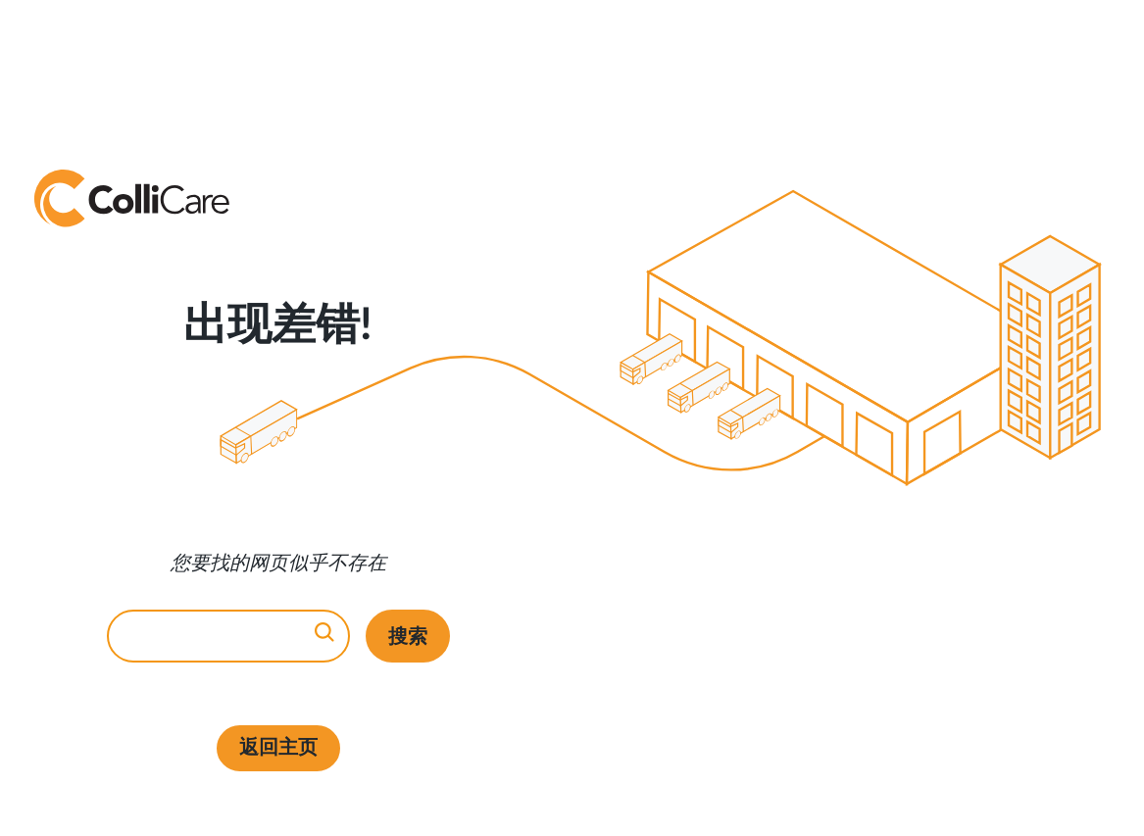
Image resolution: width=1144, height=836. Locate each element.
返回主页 (278, 748)
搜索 (407, 636)
